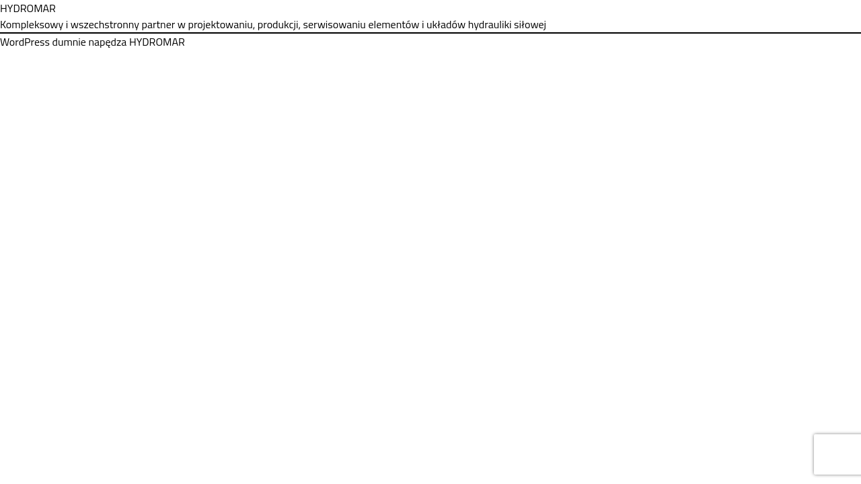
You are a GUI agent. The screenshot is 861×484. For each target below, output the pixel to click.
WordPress (25, 42)
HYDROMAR (28, 8)
